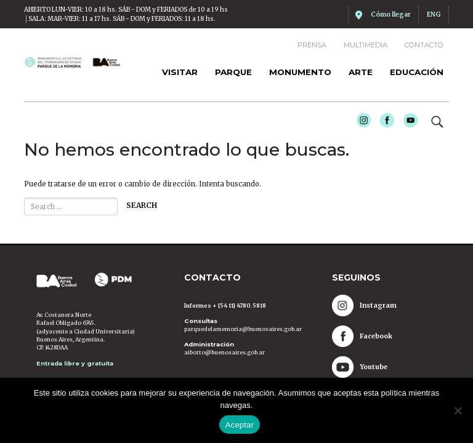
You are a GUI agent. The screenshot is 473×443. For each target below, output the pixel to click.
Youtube (407, 122)
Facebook (383, 122)
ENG (433, 14)
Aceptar (239, 424)
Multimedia (365, 45)
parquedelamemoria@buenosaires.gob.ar (243, 328)
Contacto (424, 45)
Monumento (300, 72)
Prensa (311, 45)
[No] (457, 410)
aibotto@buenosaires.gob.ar (224, 352)
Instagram (360, 122)
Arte (361, 72)
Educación (416, 72)
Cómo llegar (391, 14)
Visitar (180, 72)
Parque (233, 72)
